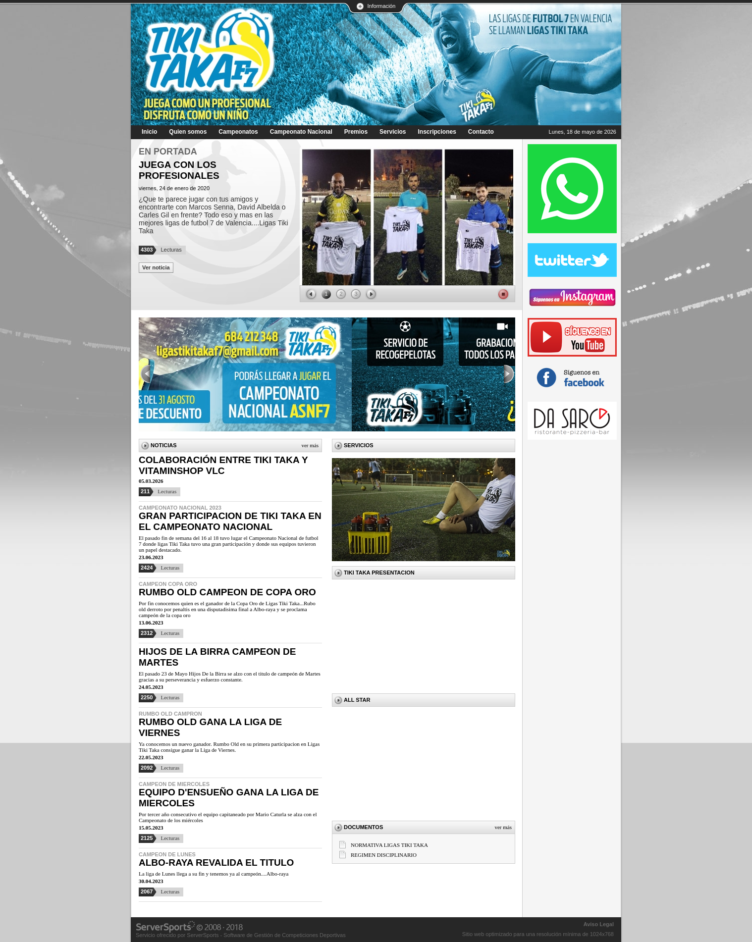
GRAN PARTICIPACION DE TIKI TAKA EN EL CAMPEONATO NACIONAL (230, 521)
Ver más (310, 445)
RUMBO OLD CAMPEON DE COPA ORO (227, 592)
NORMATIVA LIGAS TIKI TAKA (389, 845)
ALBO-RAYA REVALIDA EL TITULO (216, 862)
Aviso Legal (599, 924)
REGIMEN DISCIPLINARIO (384, 855)
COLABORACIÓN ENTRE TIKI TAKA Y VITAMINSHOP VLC (223, 465)
